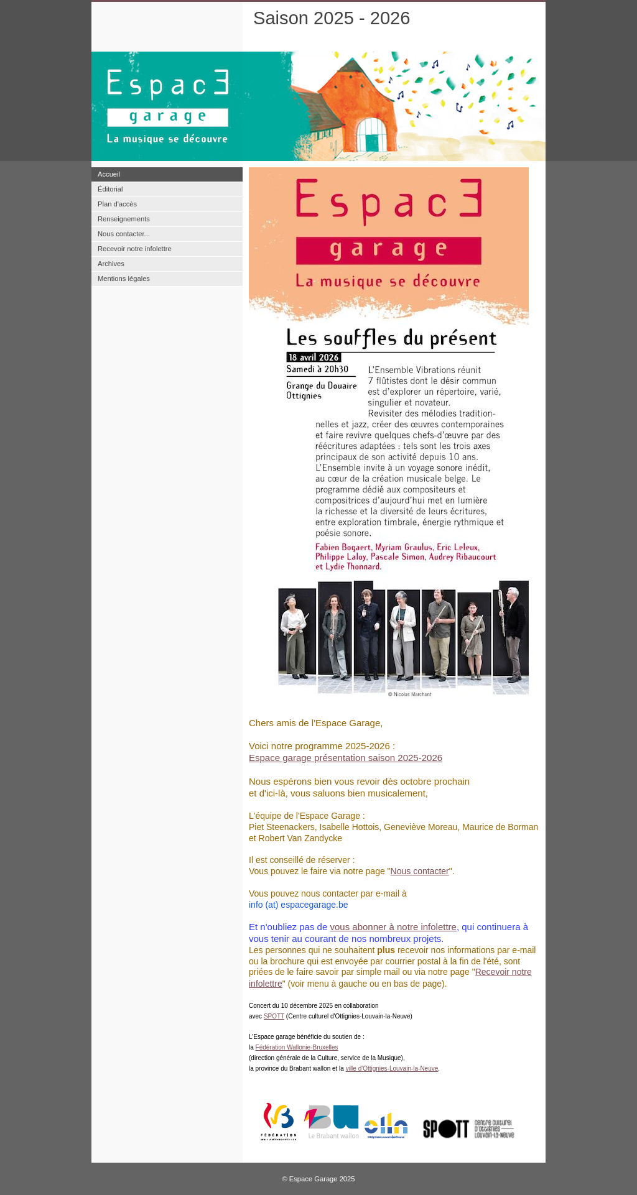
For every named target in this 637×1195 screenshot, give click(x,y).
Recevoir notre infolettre (135, 248)
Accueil (109, 174)
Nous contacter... (124, 234)
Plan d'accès (117, 204)
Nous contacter (420, 871)
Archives (111, 263)
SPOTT (274, 1016)
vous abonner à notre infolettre (393, 926)
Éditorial (110, 189)
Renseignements (124, 219)
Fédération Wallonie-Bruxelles (297, 1047)
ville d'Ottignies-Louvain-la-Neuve (392, 1068)
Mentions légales (124, 278)
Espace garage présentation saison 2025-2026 (345, 757)
